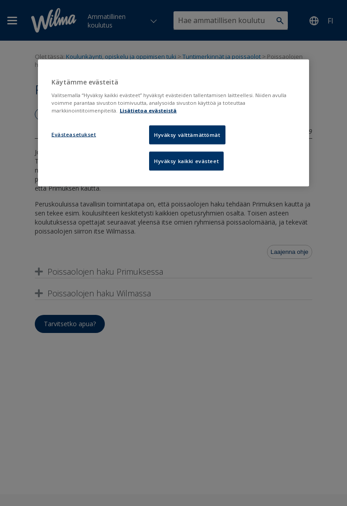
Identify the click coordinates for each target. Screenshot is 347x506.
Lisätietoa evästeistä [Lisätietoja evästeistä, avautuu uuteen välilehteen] (148, 110)
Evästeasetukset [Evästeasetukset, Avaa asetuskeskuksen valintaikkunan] (74, 134)
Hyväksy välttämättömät (187, 134)
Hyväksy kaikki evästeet (186, 160)
